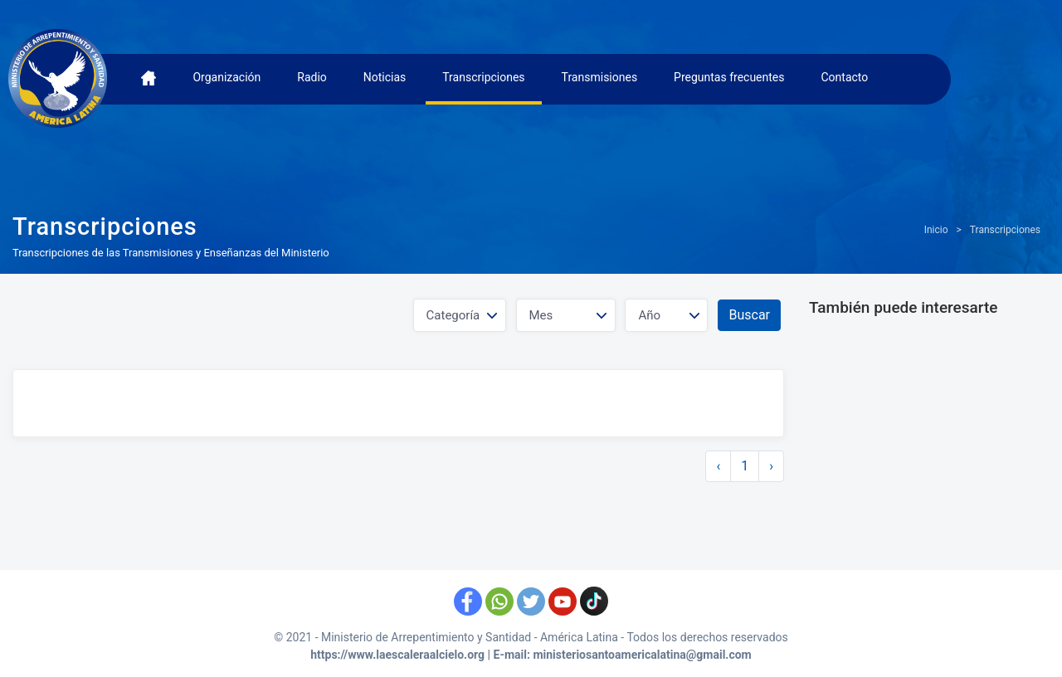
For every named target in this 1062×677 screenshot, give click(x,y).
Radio (312, 77)
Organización (226, 77)
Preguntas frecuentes (729, 77)
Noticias (385, 77)
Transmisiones (600, 77)
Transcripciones (483, 77)
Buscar (749, 315)
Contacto (844, 77)
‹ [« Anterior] (718, 466)
